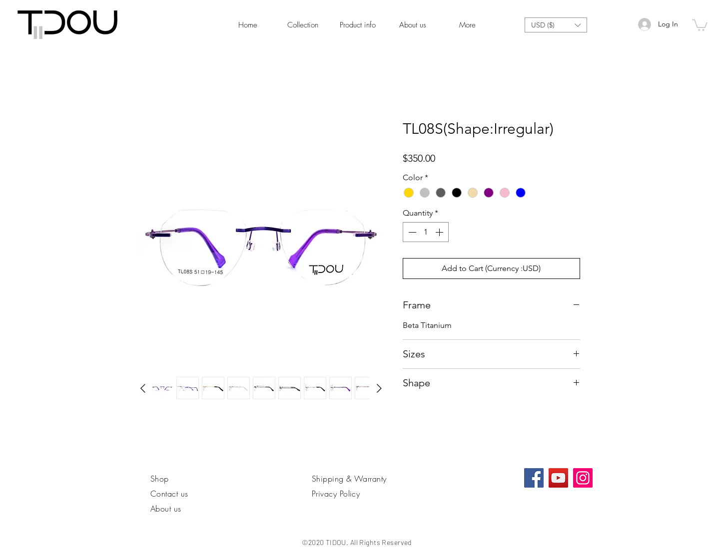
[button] (556, 24)
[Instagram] (583, 478)
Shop (159, 478)
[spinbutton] (425, 232)
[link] (700, 24)
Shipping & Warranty (349, 478)
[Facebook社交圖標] (534, 478)
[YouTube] (558, 478)
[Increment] (440, 232)
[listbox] (556, 24)
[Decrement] (411, 232)
